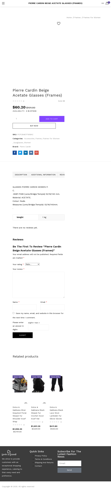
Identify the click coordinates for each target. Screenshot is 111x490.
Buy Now (38, 126)
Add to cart (52, 119)
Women (27, 143)
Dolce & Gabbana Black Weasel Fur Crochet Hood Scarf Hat (37, 413)
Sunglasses (18, 143)
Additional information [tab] (43, 175)
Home (69, 17)
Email (43, 303)
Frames (77, 17)
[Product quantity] (16, 118)
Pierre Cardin (25, 147)
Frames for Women (91, 17)
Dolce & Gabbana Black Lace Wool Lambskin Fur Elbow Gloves (56, 413)
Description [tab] (21, 175)
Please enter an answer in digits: (18, 326)
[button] (107, 3)
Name (16, 303)
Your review (18, 270)
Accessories (29, 139)
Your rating (18, 265)
